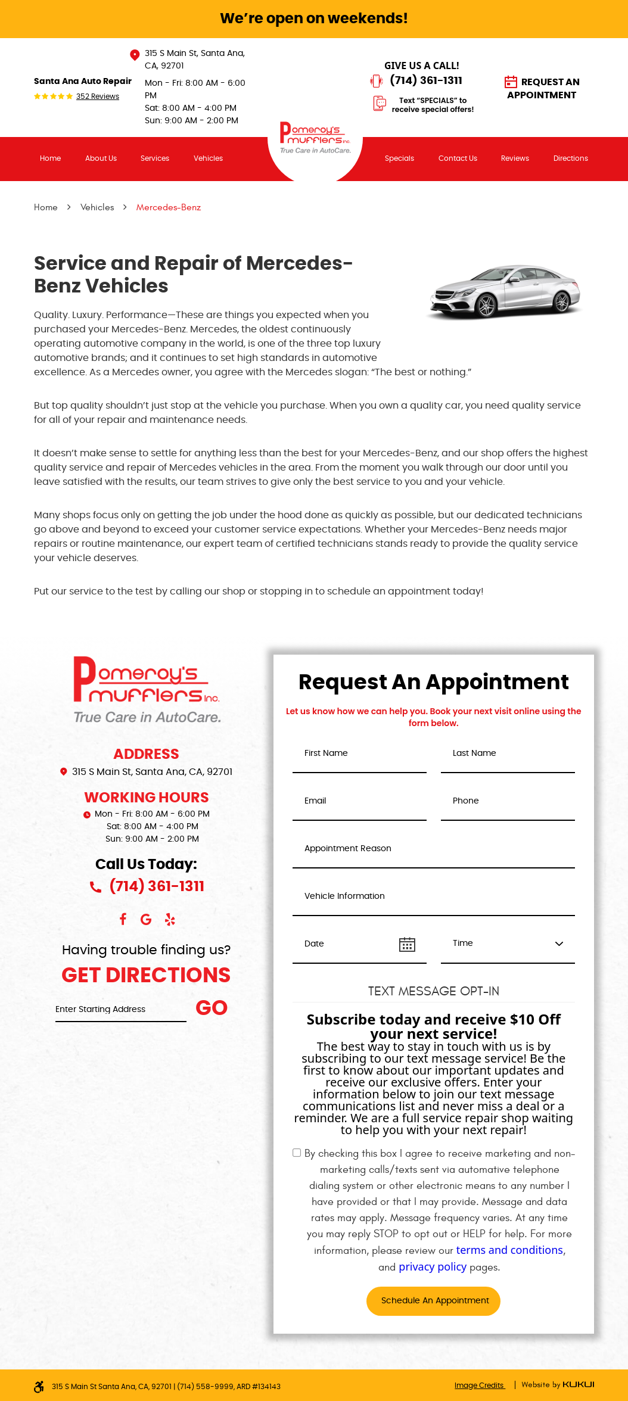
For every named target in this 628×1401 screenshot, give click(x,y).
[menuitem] (50, 159)
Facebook (123, 920)
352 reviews (97, 96)
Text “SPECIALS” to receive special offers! (433, 105)
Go (211, 1008)
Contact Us (458, 158)
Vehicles (208, 158)
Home (50, 158)
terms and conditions (509, 1250)
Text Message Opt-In (433, 991)
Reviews (515, 158)
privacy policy (433, 1266)
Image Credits (480, 1385)
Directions (571, 158)
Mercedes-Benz (168, 207)
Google (146, 920)
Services (155, 158)
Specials (399, 158)
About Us (101, 158)
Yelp (170, 920)
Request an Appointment (543, 88)
